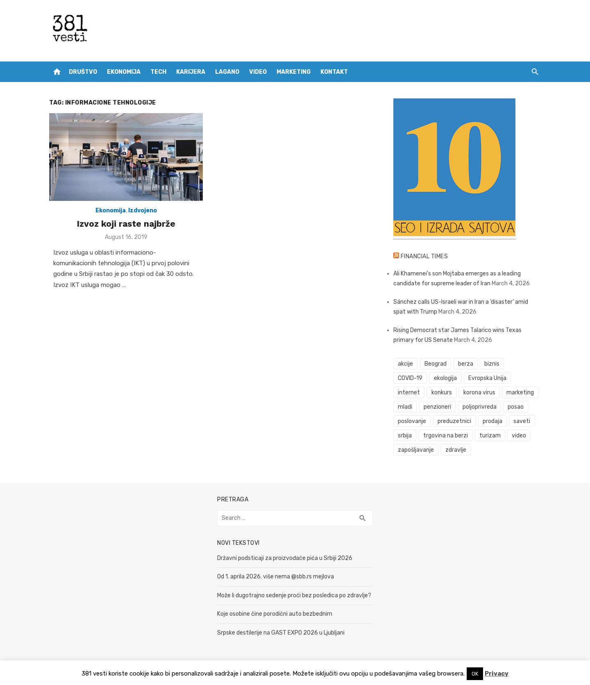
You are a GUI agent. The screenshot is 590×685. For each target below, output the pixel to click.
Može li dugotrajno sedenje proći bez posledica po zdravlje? (294, 595)
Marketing (294, 71)
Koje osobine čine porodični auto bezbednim (274, 613)
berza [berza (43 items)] (465, 363)
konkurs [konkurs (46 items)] (441, 392)
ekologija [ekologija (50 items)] (445, 378)
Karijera (190, 71)
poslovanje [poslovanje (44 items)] (412, 421)
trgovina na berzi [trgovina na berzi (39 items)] (445, 435)
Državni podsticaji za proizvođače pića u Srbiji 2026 (284, 558)
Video (258, 71)
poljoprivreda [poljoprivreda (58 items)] (480, 406)
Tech (158, 71)
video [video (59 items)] (519, 435)
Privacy (496, 673)
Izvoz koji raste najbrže (126, 223)
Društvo (83, 71)
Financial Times (424, 256)
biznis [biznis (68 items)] (491, 363)
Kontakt (334, 71)
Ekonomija (124, 71)
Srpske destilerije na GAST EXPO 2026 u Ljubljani (281, 632)
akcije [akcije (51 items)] (405, 363)
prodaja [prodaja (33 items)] (492, 421)
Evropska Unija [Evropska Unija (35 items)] (487, 378)
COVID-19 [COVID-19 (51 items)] (410, 378)
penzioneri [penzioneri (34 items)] (437, 406)
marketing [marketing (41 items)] (520, 392)
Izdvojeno (142, 210)
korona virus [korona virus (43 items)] (479, 392)
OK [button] (475, 674)
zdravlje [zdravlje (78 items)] (455, 449)
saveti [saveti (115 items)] (521, 421)
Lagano (227, 71)
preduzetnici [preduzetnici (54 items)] (454, 421)
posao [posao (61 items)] (516, 406)
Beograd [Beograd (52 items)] (435, 363)
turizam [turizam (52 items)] (490, 435)
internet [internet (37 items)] (409, 392)
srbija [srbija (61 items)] (405, 435)
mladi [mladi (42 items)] (405, 406)
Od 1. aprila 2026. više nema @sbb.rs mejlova (275, 576)
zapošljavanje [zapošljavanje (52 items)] (416, 449)
